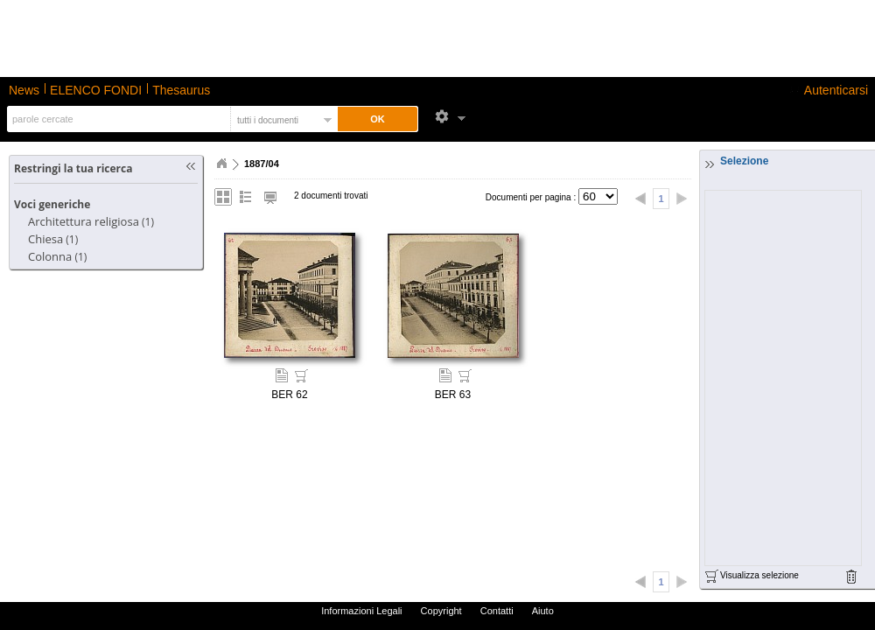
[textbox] (117, 119)
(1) (91, 221)
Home (221, 163)
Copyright (441, 611)
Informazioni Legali (361, 611)
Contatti (497, 611)
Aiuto (543, 611)
